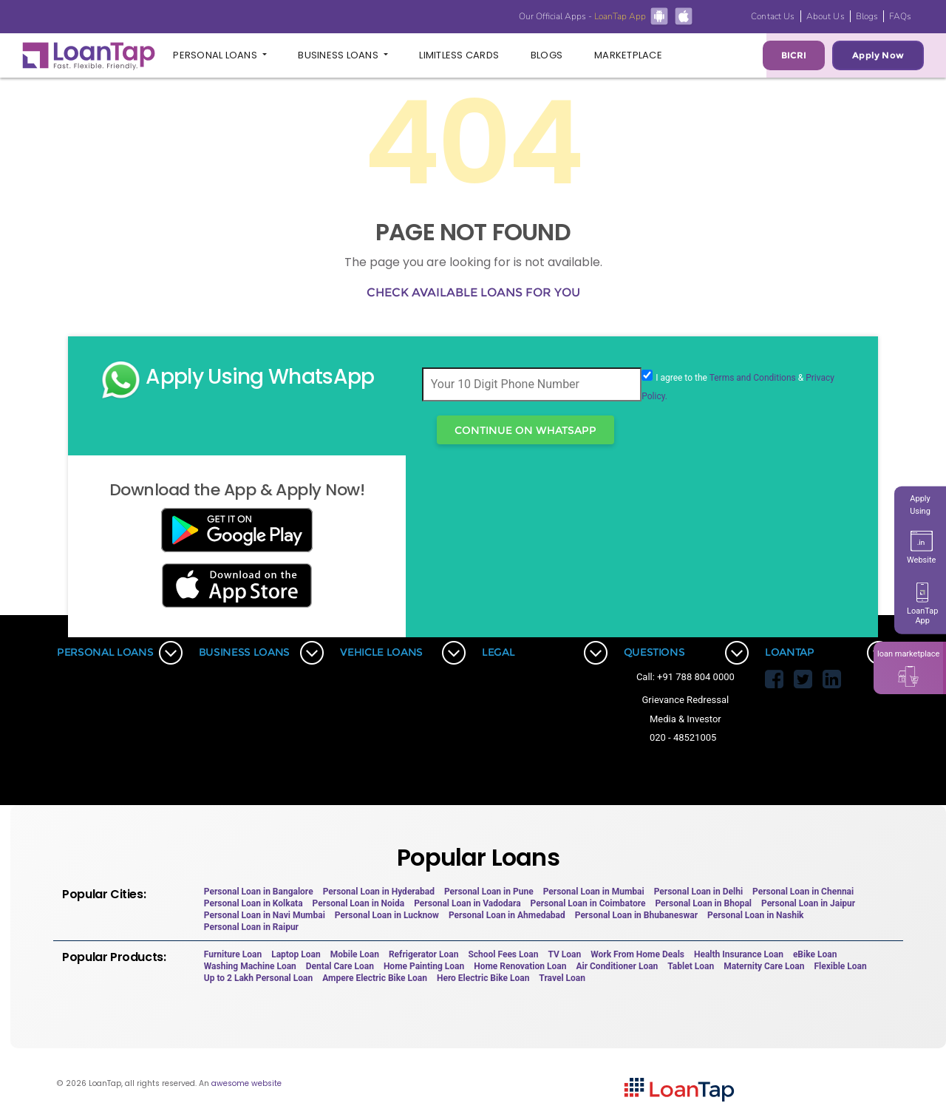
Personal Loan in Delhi (698, 891)
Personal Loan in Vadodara (467, 903)
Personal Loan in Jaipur (808, 903)
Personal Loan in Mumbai (593, 891)
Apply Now (878, 55)
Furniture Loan (233, 954)
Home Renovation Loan (520, 966)
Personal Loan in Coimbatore (588, 903)
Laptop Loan (296, 954)
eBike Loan (815, 954)
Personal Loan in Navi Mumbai (264, 915)
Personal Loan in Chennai (803, 891)
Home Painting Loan (424, 966)
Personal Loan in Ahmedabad (507, 915)
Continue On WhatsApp (525, 430)
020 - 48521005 (683, 737)
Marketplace (628, 55)
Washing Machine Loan (250, 966)
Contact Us (772, 16)
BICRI (793, 55)
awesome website (246, 1083)
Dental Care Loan (340, 966)
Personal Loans (216, 55)
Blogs (867, 16)
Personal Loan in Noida (359, 903)
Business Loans (339, 55)
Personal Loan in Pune (489, 891)
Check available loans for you (473, 292)
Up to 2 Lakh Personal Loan (258, 978)
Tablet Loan (690, 966)
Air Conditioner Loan (617, 966)
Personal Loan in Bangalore (258, 891)
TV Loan (564, 954)
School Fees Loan (503, 954)
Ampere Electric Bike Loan (374, 978)
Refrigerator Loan (423, 954)
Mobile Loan (354, 954)
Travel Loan (562, 978)
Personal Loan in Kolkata (253, 903)
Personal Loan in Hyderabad (379, 891)
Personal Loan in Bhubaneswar (636, 915)
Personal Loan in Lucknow (387, 915)
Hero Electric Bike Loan (483, 978)
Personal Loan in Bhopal (703, 903)
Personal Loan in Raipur (251, 927)
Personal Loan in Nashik (755, 915)
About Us (825, 16)
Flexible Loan (840, 966)
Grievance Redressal (685, 699)
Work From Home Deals (637, 954)
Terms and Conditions (753, 378)
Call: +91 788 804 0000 (685, 676)
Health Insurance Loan (738, 954)
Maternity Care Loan (764, 966)
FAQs (900, 16)
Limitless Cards (459, 55)
